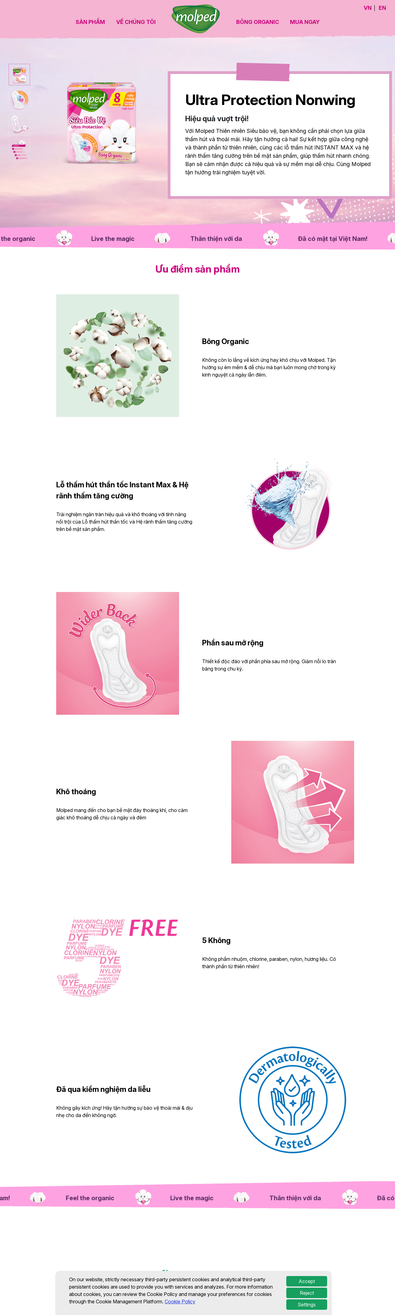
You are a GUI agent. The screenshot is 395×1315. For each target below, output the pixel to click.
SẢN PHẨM (90, 22)
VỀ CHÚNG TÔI (136, 22)
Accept (307, 1301)
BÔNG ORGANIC (257, 22)
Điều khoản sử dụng (267, 1276)
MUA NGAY (305, 22)
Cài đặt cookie (309, 1276)
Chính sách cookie (350, 1276)
